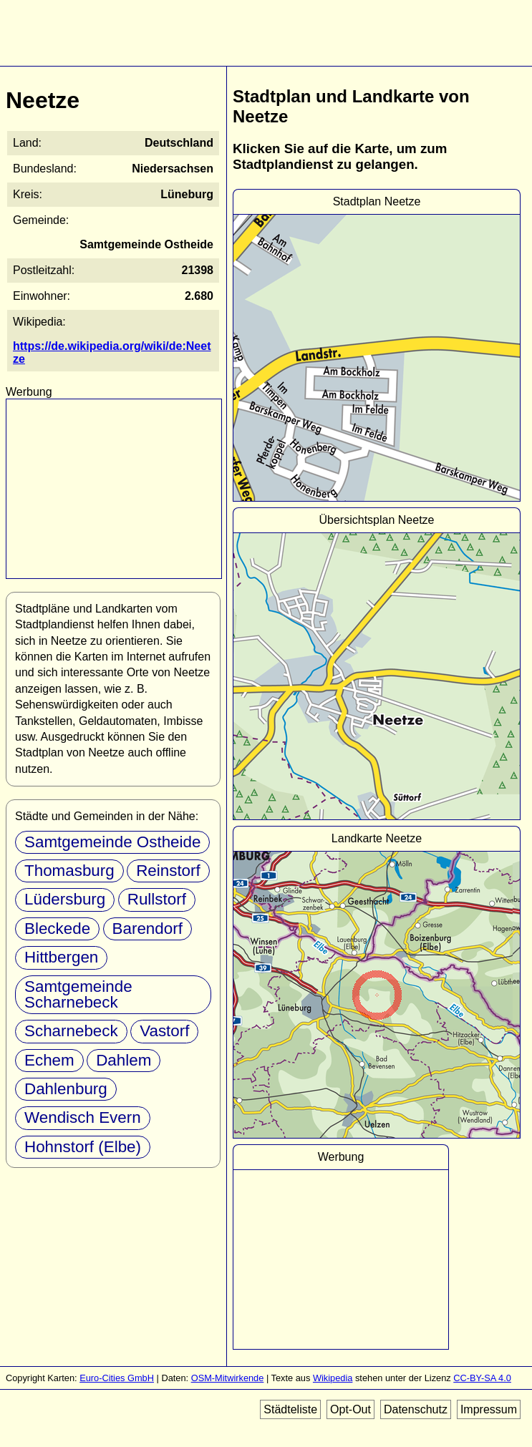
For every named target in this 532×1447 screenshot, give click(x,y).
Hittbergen (61, 957)
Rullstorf (156, 899)
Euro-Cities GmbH (116, 1378)
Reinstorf (168, 871)
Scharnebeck (71, 1031)
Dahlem (123, 1060)
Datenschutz (416, 1409)
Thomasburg (69, 871)
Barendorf (147, 928)
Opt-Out (350, 1409)
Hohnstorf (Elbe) (82, 1147)
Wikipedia (332, 1378)
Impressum (488, 1409)
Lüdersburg (64, 899)
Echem (49, 1060)
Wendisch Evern (82, 1117)
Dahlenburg (65, 1089)
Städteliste (290, 1409)
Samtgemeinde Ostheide (112, 842)
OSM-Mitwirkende (227, 1378)
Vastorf (164, 1031)
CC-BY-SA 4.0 (482, 1378)
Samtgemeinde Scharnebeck (78, 994)
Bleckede (57, 928)
